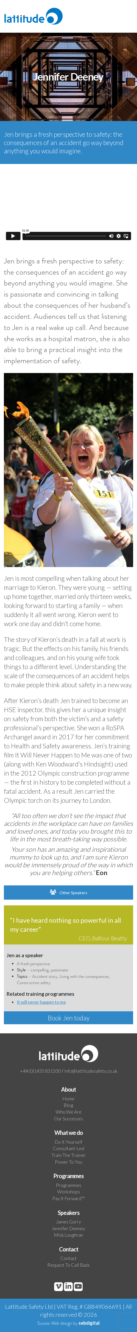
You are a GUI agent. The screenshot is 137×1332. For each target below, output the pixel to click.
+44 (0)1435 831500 (40, 1071)
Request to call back (68, 1265)
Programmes (68, 1185)
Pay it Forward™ (68, 1198)
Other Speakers (68, 892)
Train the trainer (68, 1155)
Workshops (68, 1191)
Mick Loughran (68, 1235)
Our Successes (68, 1118)
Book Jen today (69, 1018)
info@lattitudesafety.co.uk (90, 1071)
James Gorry (68, 1221)
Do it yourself (68, 1142)
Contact (68, 1258)
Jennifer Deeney (68, 1228)
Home (68, 1098)
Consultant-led (68, 1148)
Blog (68, 1105)
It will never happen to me (41, 1002)
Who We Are (69, 1112)
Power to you (68, 1162)
